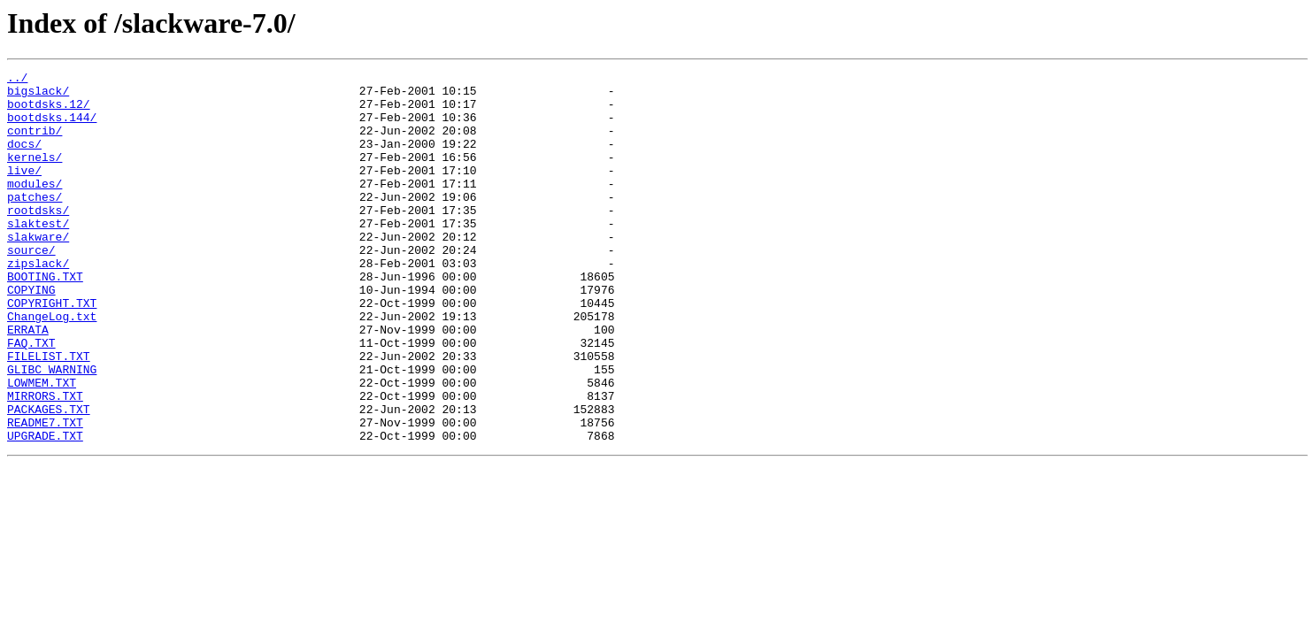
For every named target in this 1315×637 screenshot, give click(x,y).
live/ (24, 191)
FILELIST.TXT (48, 414)
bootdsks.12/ (48, 111)
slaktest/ (38, 255)
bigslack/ (38, 96)
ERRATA (28, 382)
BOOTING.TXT (45, 318)
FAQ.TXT (31, 398)
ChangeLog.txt (51, 366)
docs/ (24, 159)
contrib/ (34, 143)
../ (17, 80)
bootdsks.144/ (51, 127)
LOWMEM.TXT (41, 446)
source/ (31, 287)
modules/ (34, 207)
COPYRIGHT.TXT (51, 350)
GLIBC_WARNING (51, 430)
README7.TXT (45, 494)
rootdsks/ (38, 239)
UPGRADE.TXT (45, 510)
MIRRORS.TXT (45, 462)
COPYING (31, 334)
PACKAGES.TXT (48, 478)
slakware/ (38, 271)
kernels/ (34, 175)
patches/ (34, 223)
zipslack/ (38, 303)
